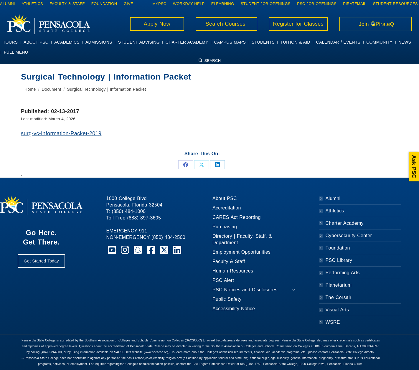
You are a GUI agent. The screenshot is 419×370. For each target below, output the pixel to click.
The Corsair (339, 297)
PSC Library (339, 260)
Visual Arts (337, 309)
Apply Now (157, 24)
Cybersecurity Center (349, 235)
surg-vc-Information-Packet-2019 (61, 133)
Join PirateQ (376, 24)
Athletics (335, 210)
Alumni (333, 198)
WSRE (333, 322)
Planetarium (339, 285)
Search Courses (226, 24)
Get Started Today (41, 261)
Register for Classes (298, 24)
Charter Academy (345, 223)
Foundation (338, 247)
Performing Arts (343, 272)
